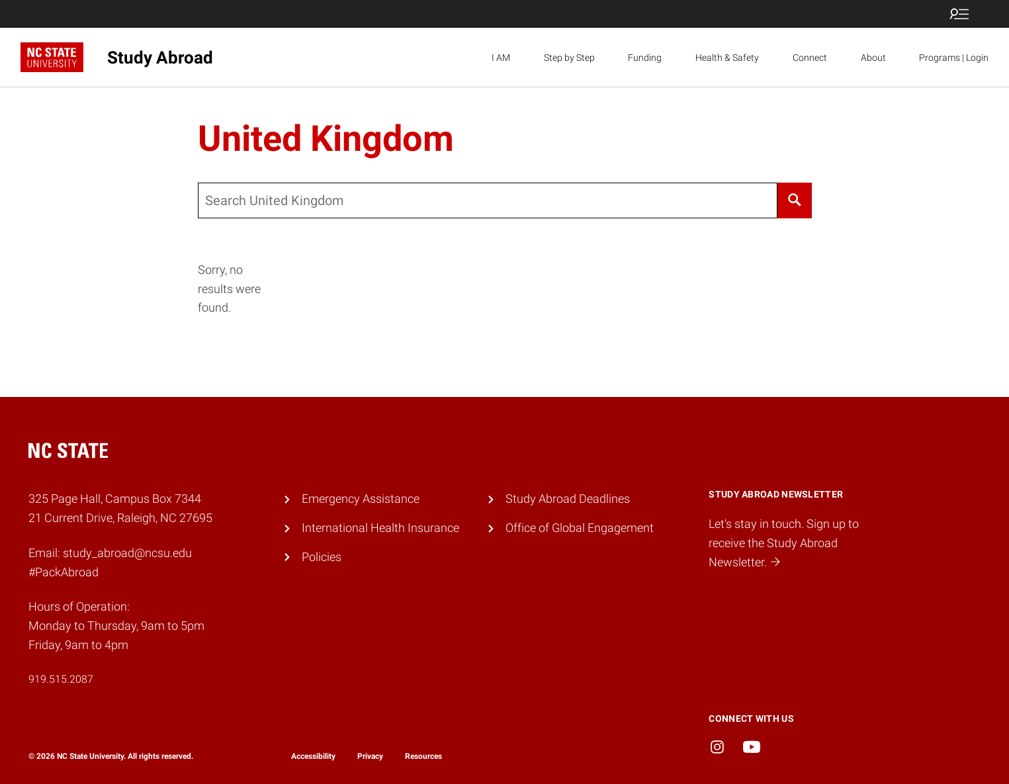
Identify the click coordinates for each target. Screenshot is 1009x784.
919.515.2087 (60, 679)
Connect (810, 57)
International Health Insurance (380, 528)
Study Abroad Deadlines (567, 498)
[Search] (794, 200)
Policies (321, 557)
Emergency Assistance (360, 498)
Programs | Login (953, 57)
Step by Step (569, 57)
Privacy (370, 756)
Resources (423, 756)
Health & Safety (727, 57)
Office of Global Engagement (579, 528)
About (873, 57)
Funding (645, 57)
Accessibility (313, 756)
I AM (501, 57)
